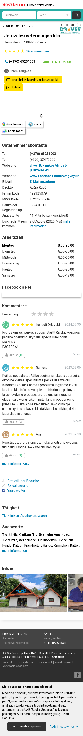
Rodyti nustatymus (64, 726)
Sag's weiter (13, 490)
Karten (48, 633)
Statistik (44, 656)
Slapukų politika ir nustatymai (19, 656)
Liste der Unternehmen (17, 26)
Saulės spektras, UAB (24, 653)
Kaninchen (61, 546)
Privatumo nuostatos (63, 653)
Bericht (77, 354)
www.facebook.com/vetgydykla (54, 176)
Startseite (8, 638)
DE (76, 5)
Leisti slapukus (27, 726)
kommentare (37, 51)
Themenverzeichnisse (15, 642)
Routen (57, 638)
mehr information (14, 551)
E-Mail (13, 87)
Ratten (74, 546)
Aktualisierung (15, 486)
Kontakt (43, 653)
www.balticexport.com (15, 666)
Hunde (7, 546)
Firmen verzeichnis (41, 5)
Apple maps (13, 131)
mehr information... (15, 463)
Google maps (13, 124)
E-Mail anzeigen (42, 182)
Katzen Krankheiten (27, 546)
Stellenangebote (55, 642)
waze (34, 124)
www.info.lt (9, 662)
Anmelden (58, 656)
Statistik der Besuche (20, 481)
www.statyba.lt (27, 662)
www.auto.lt (45, 662)
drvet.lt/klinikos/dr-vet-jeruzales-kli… (33, 80)
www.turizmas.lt (64, 662)
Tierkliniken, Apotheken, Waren (24, 516)
